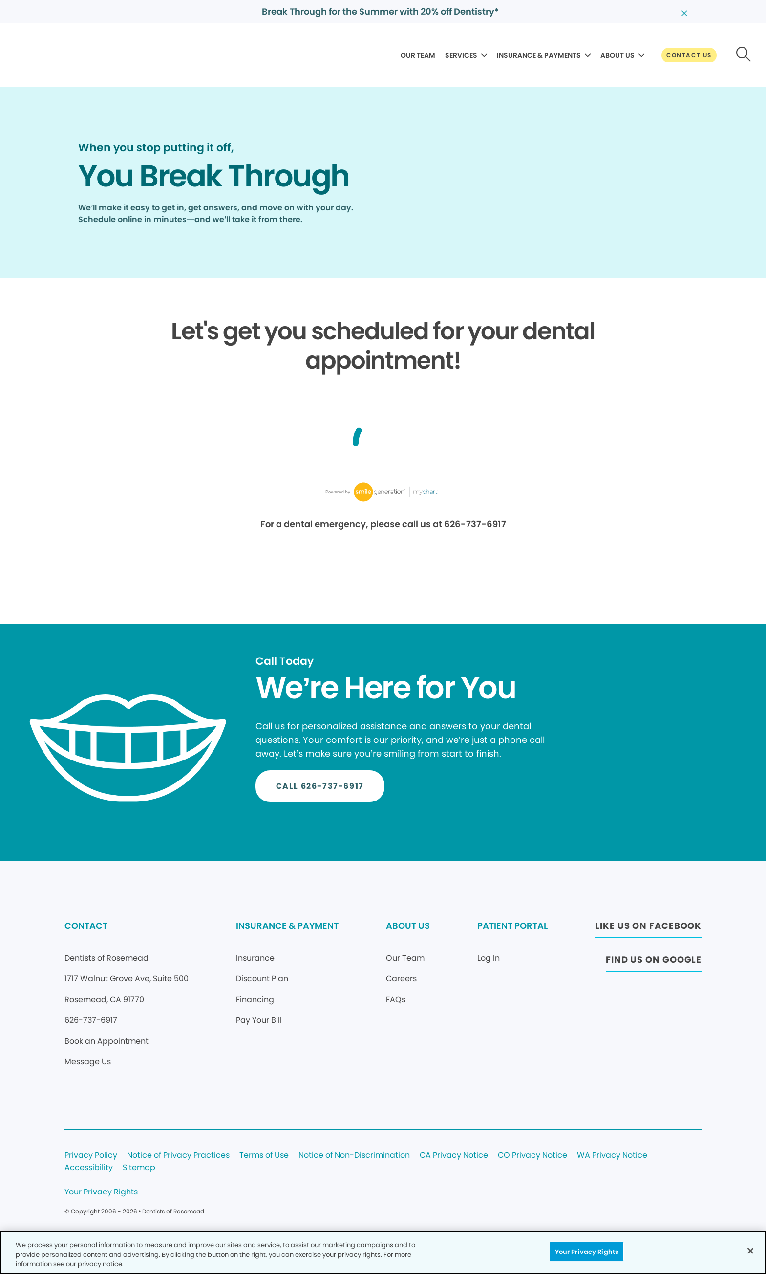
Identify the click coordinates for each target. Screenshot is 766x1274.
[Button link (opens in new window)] (648, 928)
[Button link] (689, 55)
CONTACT (85, 926)
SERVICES (461, 55)
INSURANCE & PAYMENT (287, 926)
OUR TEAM (418, 55)
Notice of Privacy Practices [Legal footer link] (178, 1156)
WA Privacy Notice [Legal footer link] (612, 1156)
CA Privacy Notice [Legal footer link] (454, 1156)
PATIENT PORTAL (512, 926)
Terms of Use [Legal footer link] (264, 1156)
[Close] (750, 1250)
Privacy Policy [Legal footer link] (90, 1156)
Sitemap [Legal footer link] (139, 1168)
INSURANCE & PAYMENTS (539, 55)
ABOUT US (617, 55)
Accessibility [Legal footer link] (88, 1168)
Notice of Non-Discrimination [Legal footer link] (354, 1156)
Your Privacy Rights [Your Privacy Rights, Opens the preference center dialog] (586, 1251)
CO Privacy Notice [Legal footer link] (532, 1156)
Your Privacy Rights (101, 1192)
